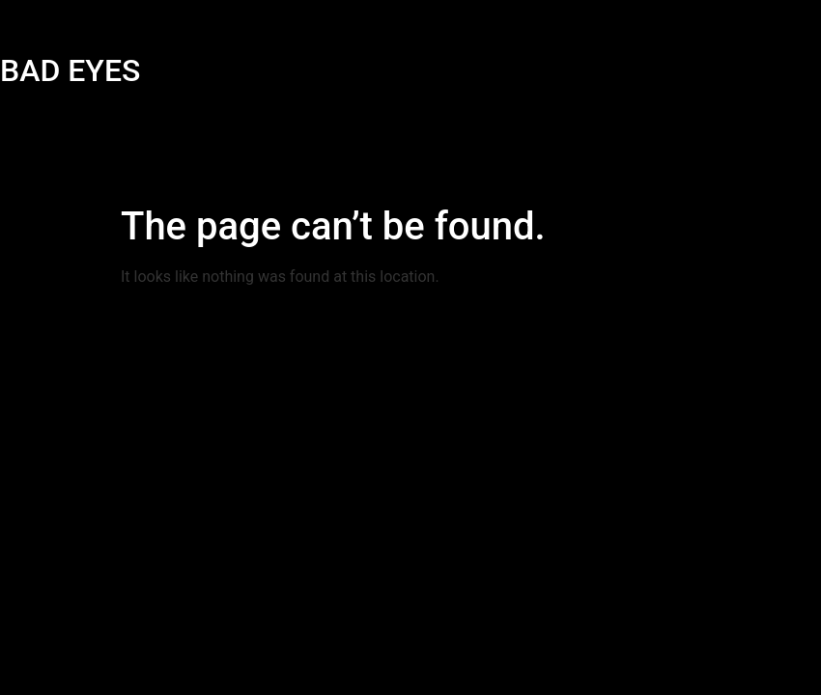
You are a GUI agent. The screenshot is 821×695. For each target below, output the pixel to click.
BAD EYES (70, 70)
